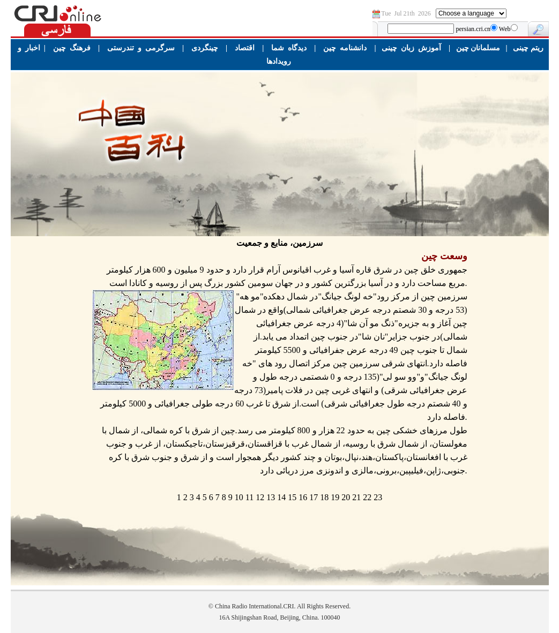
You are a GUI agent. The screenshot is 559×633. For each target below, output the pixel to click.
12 (260, 497)
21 (356, 497)
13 (270, 497)
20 (345, 497)
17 (313, 497)
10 (239, 497)
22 (367, 497)
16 (303, 497)
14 (281, 497)
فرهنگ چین (72, 48)
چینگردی (204, 48)
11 (249, 497)
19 (335, 497)
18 (324, 497)
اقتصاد (245, 48)
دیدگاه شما (289, 48)
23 (378, 497)
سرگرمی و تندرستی (141, 48)
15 (292, 497)
